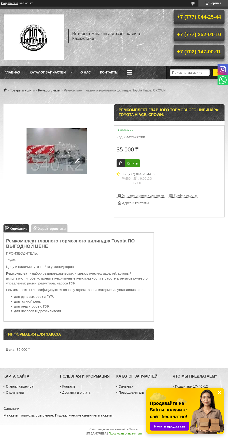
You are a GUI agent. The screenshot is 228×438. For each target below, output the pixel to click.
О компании (15, 392)
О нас (85, 72)
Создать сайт (9, 3)
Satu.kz (133, 429)
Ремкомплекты (49, 90)
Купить (132, 163)
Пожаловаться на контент (125, 433)
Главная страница (19, 386)
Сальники (126, 386)
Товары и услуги (22, 90)
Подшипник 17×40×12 (191, 386)
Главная (12, 72)
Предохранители (131, 392)
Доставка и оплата (76, 392)
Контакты (109, 72)
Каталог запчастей (48, 72)
